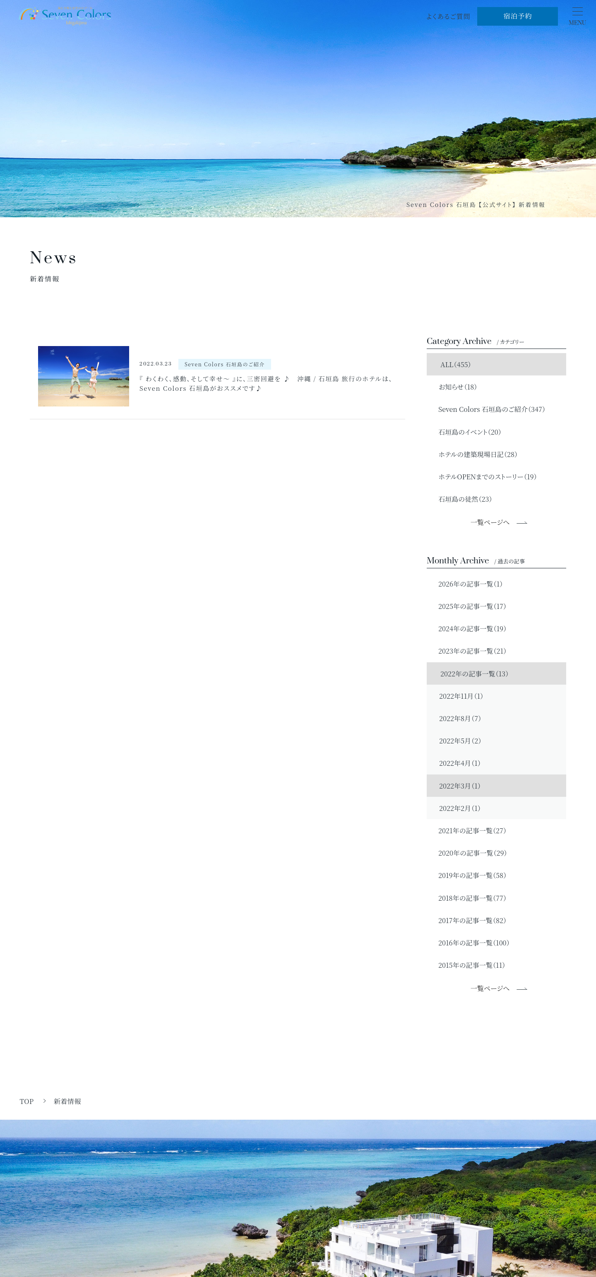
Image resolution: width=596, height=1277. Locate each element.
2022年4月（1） (460, 763)
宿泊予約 (517, 16)
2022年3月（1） (460, 786)
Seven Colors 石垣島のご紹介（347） (488, 409)
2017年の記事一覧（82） (469, 920)
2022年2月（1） (460, 808)
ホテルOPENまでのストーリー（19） (484, 476)
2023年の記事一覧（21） (469, 651)
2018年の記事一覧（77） (469, 898)
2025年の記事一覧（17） (469, 606)
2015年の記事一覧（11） (468, 965)
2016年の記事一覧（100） (470, 943)
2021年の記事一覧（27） (469, 830)
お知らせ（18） (454, 387)
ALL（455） (451, 364)
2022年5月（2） (460, 741)
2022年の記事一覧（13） (470, 673)
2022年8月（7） (460, 718)
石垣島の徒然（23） (461, 499)
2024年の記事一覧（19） (469, 628)
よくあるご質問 (448, 16)
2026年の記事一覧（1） (467, 584)
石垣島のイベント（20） (466, 432)
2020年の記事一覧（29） (469, 853)
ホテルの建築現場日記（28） (474, 454)
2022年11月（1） (461, 696)
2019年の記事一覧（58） (469, 875)
